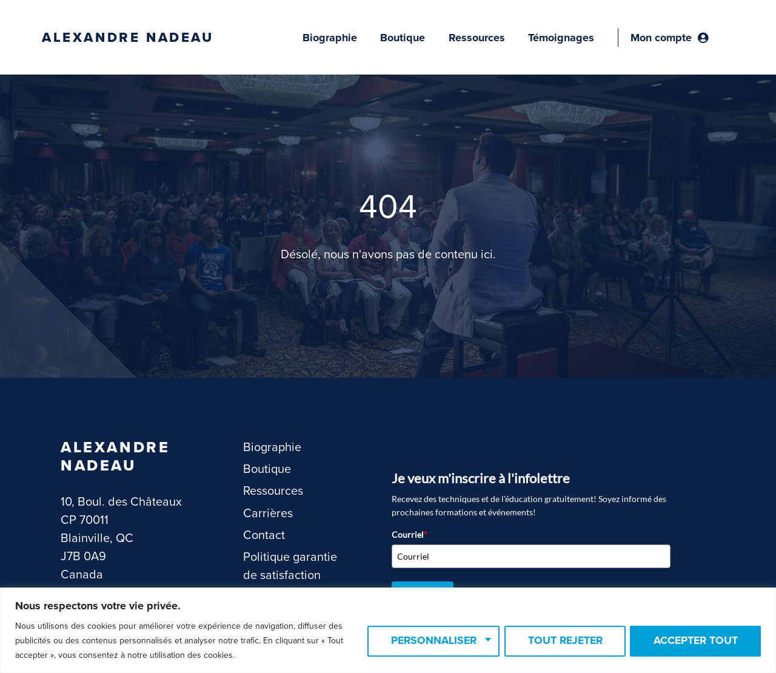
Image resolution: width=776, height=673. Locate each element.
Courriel (409, 534)
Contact (264, 535)
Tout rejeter (558, 641)
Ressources (477, 37)
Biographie (330, 37)
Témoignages (561, 37)
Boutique (402, 37)
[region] (388, 630)
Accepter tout (694, 641)
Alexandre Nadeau (128, 37)
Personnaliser (422, 641)
